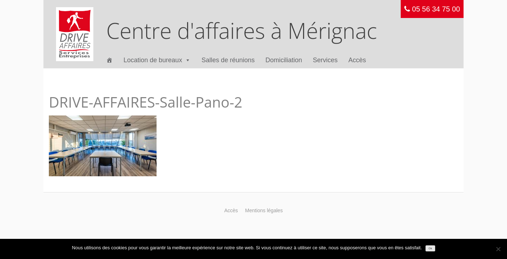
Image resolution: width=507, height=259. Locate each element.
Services (325, 60)
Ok (430, 248)
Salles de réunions (228, 60)
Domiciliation (283, 60)
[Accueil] (109, 60)
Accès (357, 60)
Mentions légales (264, 210)
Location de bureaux (157, 60)
